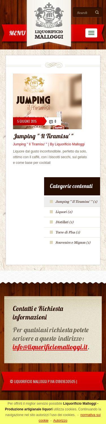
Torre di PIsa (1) (67, 232)
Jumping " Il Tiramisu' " (43, 136)
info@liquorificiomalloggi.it (50, 346)
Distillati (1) (64, 222)
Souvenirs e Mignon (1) (72, 243)
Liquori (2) (63, 212)
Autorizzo (60, 421)
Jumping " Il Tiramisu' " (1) (76, 202)
